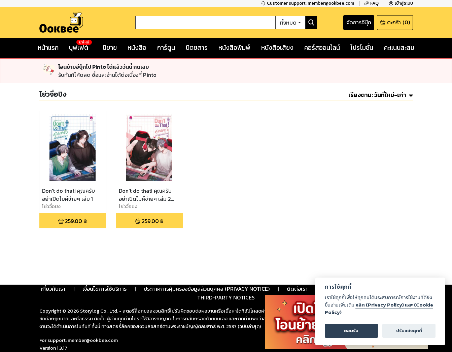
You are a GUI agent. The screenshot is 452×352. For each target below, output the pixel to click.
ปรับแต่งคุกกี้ (409, 330)
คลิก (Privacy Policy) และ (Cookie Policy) (379, 308)
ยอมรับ (351, 330)
